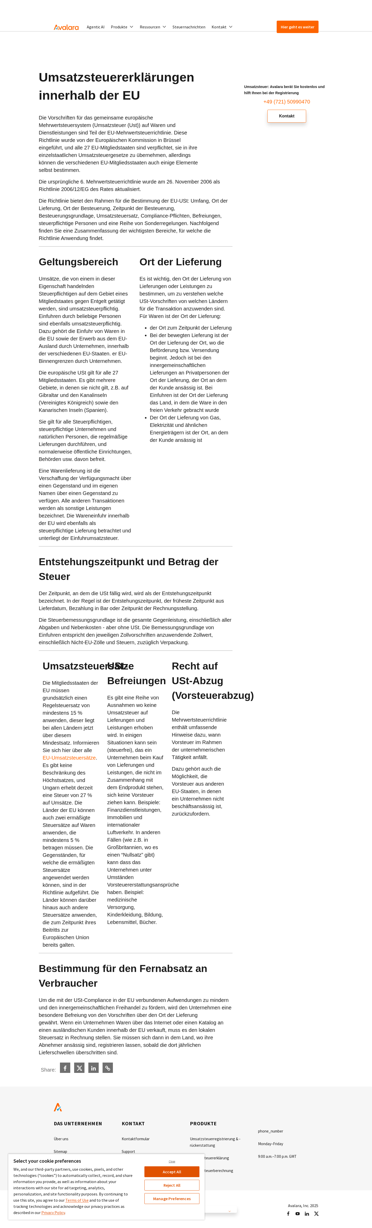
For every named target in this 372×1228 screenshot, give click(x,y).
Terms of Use (77, 1200)
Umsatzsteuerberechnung (213, 1169)
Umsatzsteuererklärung (211, 1157)
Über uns (61, 1138)
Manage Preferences (172, 1198)
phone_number (271, 1131)
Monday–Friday (271, 1143)
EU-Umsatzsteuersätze (69, 758)
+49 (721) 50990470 (287, 102)
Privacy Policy (53, 1212)
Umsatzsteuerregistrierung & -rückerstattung (217, 1141)
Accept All (172, 1171)
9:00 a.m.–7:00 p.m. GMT (278, 1155)
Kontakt (287, 116)
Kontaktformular (137, 1138)
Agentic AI (96, 26)
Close (172, 1161)
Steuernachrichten (189, 26)
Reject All (172, 1185)
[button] (122, 27)
